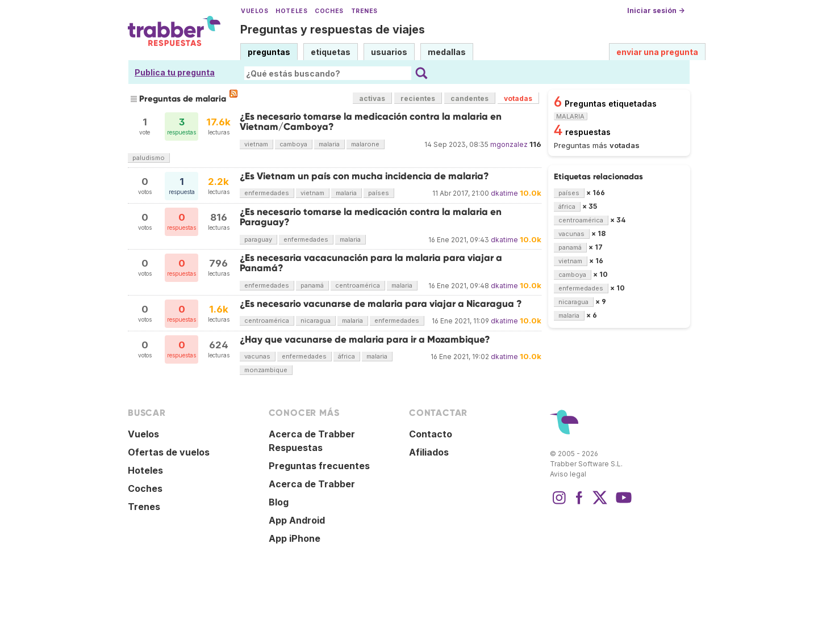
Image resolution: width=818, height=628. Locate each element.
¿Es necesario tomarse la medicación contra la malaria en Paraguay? (371, 217)
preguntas (269, 52)
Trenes (364, 11)
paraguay (258, 239)
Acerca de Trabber (312, 484)
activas (372, 98)
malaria (329, 144)
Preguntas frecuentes (319, 465)
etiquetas (330, 52)
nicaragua (316, 320)
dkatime (504, 193)
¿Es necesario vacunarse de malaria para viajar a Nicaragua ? (381, 304)
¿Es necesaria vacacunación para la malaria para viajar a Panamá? (371, 263)
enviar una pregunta (657, 52)
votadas (518, 98)
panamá (312, 285)
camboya (293, 144)
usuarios (389, 52)
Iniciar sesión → (656, 10)
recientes (417, 98)
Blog (279, 502)
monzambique (265, 370)
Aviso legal (568, 474)
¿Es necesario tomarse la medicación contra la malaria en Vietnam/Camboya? (371, 122)
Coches (329, 11)
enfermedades (266, 193)
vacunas (257, 356)
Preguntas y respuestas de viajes (332, 29)
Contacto (430, 434)
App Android (297, 520)
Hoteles (291, 11)
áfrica (346, 356)
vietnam (256, 144)
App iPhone (294, 538)
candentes (469, 98)
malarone (365, 144)
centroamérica (357, 285)
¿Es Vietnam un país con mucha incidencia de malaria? (364, 176)
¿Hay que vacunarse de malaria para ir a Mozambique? (365, 339)
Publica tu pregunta (175, 72)
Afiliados (429, 452)
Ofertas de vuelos (169, 452)
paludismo (148, 158)
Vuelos (254, 11)
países (378, 193)
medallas (447, 52)
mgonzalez (509, 144)
